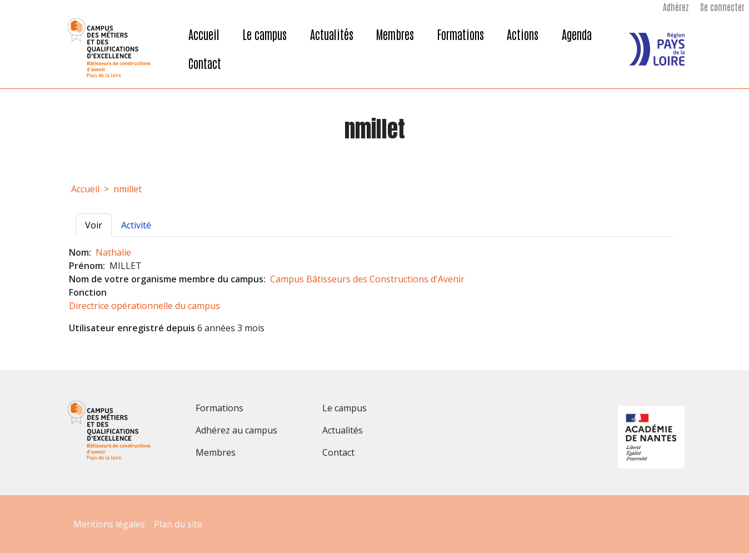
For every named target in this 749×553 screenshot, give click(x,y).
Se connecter (722, 6)
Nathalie (113, 252)
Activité (136, 225)
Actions (522, 34)
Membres (395, 34)
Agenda (577, 34)
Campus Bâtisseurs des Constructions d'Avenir (367, 279)
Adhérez (676, 6)
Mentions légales (109, 524)
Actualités (331, 34)
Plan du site (178, 524)
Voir (98, 224)
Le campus (265, 34)
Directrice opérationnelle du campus (144, 306)
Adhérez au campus (236, 430)
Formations (460, 34)
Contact (204, 63)
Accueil (203, 34)
